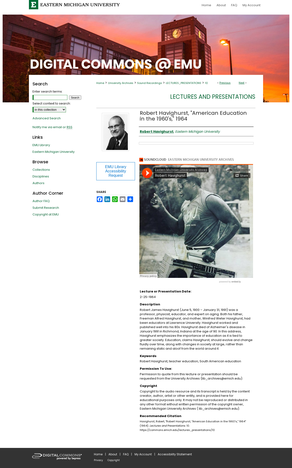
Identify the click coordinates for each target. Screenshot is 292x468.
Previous (225, 83)
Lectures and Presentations (212, 97)
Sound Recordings (149, 83)
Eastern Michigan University (53, 151)
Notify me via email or (52, 127)
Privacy (98, 460)
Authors (38, 183)
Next (241, 83)
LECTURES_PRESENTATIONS (183, 83)
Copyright (114, 460)
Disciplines (40, 176)
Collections (41, 169)
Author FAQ (41, 201)
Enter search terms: (47, 91)
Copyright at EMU (45, 214)
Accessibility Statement (175, 454)
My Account (143, 454)
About (112, 454)
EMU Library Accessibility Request (115, 171)
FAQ (126, 454)
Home (100, 83)
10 (206, 83)
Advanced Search (46, 118)
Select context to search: (51, 103)
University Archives (120, 83)
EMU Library (41, 145)
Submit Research (45, 207)
